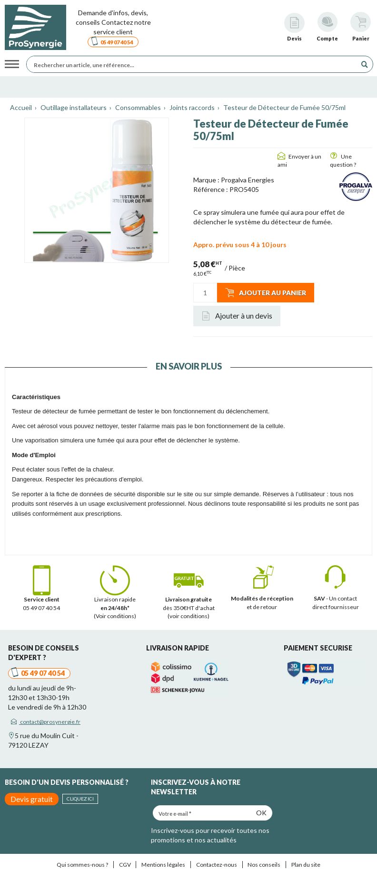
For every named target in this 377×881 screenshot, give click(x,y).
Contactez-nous (216, 864)
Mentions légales (163, 864)
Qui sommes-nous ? (82, 864)
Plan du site (305, 864)
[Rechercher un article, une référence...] (194, 64)
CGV (125, 864)
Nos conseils (264, 864)
